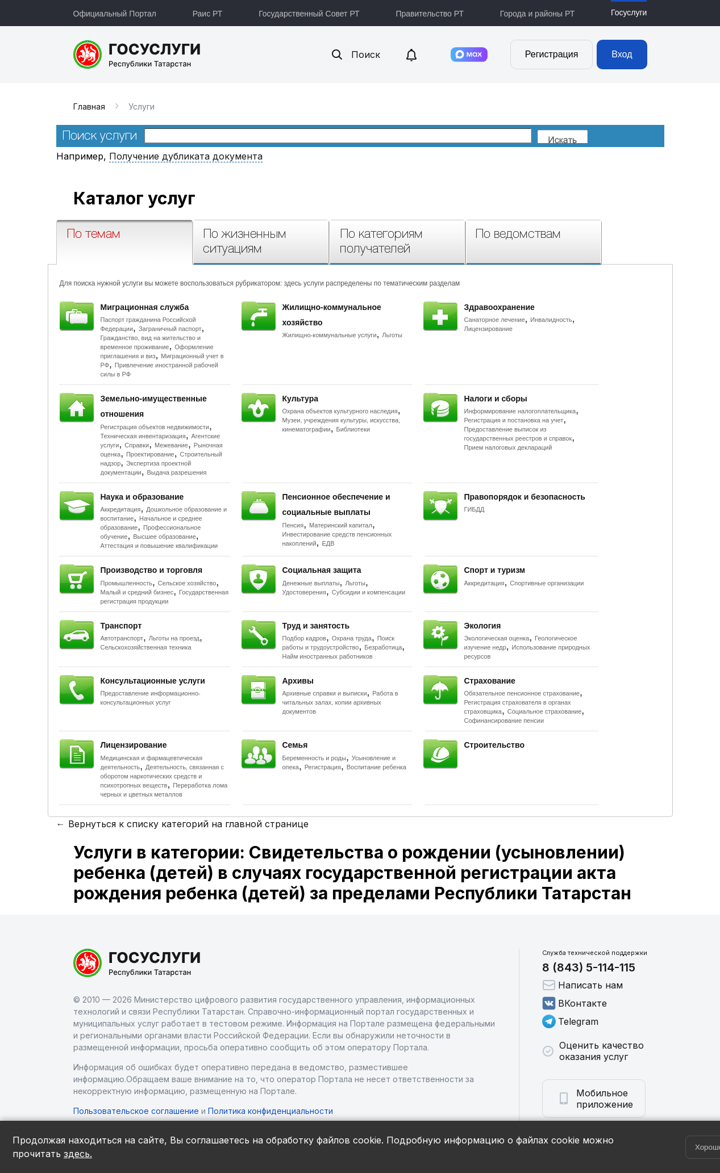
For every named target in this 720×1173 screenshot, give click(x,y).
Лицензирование (488, 328)
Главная (89, 106)
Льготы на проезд (174, 638)
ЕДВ (328, 543)
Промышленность (127, 583)
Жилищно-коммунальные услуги (329, 335)
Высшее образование (164, 536)
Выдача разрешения (177, 472)
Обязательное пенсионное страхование (522, 693)
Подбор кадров (304, 638)
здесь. (78, 1153)
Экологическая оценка (497, 638)
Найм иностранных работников (327, 656)
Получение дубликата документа (186, 156)
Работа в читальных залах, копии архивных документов (340, 702)
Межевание (171, 445)
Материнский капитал (340, 525)
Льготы (392, 335)
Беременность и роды (314, 758)
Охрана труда (352, 638)
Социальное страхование (544, 711)
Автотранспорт (122, 638)
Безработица (383, 647)
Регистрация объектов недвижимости (155, 427)
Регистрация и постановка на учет (514, 420)
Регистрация (552, 54)
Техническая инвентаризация (143, 436)
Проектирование (150, 454)
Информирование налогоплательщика (520, 411)
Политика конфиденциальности (270, 1111)
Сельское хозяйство (187, 583)
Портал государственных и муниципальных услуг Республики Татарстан (137, 54)
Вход (621, 54)
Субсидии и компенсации (368, 592)
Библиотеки (353, 429)
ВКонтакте (574, 1003)
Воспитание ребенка (376, 767)
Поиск (355, 54)
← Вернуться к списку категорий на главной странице (182, 824)
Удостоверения (304, 592)
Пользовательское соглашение (136, 1111)
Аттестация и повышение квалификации (159, 545)
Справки (136, 445)
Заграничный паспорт (170, 328)
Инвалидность (551, 319)
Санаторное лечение (494, 319)
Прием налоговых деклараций (508, 447)
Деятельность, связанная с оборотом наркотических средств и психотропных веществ (162, 776)
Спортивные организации (547, 583)
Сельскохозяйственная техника (146, 647)
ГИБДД (474, 509)
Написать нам (582, 985)
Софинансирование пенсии (504, 720)
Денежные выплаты (311, 583)
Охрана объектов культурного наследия (340, 411)
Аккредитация (121, 509)
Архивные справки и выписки (324, 693)
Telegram (570, 1021)
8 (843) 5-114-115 (588, 967)
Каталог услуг (134, 198)
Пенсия (293, 525)
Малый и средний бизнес (137, 592)
